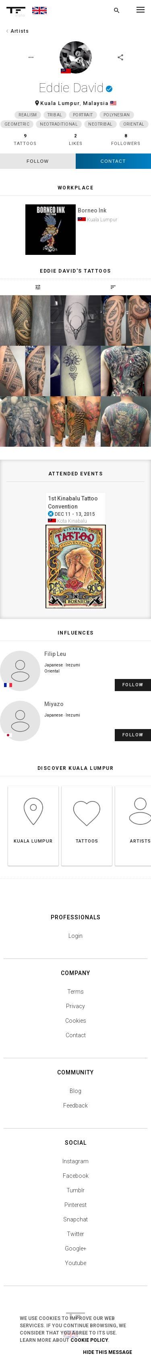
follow (38, 161)
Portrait (83, 115)
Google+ (76, 1248)
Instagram (75, 1161)
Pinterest (75, 1205)
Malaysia (95, 103)
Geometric (17, 124)
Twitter (75, 1234)
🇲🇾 (113, 103)
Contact (113, 161)
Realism (28, 115)
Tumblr (75, 1190)
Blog (75, 1091)
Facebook (76, 1176)
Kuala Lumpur (60, 103)
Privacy (75, 1006)
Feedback (75, 1105)
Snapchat (75, 1219)
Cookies (75, 1020)
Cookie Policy (89, 1340)
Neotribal (100, 124)
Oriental (134, 124)
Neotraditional (59, 124)
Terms (75, 991)
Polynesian (116, 115)
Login (75, 936)
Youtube (75, 1263)
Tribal (55, 115)
